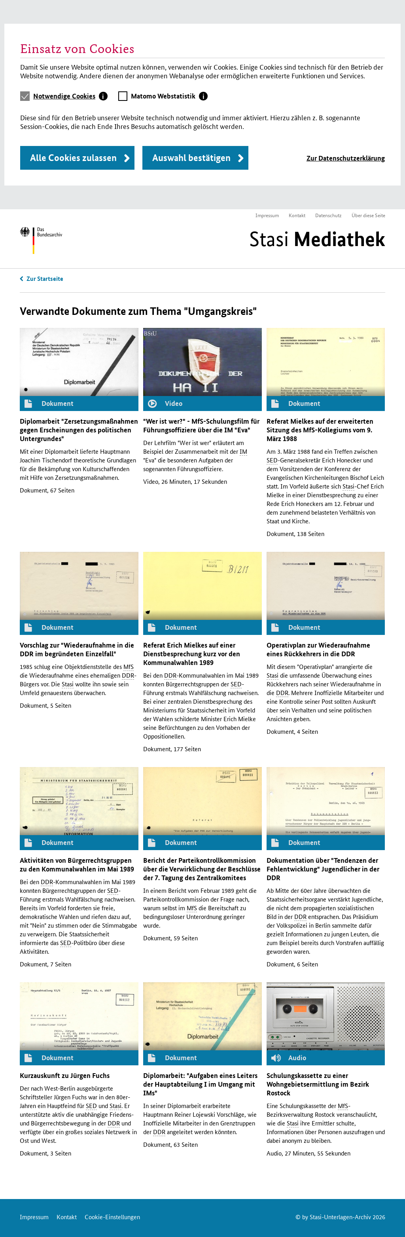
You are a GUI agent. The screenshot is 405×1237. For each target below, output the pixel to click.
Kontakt (297, 215)
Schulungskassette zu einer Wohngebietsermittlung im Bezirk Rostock (318, 1084)
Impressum (267, 215)
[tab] (70, 96)
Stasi (317, 239)
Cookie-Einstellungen (112, 1216)
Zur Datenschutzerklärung (346, 158)
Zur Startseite (44, 278)
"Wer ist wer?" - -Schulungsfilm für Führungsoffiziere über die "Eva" (201, 425)
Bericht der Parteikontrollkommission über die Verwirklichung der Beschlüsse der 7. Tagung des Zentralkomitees (202, 869)
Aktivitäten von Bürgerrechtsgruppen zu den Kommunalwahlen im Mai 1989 (77, 864)
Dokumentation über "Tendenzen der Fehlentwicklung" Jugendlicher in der (323, 869)
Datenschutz (328, 215)
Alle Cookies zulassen (73, 157)
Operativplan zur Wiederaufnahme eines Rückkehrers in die (318, 649)
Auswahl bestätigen (191, 157)
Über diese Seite (368, 215)
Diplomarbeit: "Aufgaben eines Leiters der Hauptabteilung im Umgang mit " (200, 1084)
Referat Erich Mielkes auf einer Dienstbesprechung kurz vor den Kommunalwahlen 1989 (191, 653)
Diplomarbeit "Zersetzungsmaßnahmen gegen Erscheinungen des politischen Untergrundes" (79, 430)
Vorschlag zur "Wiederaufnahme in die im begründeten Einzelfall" (77, 649)
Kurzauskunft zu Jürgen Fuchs (65, 1075)
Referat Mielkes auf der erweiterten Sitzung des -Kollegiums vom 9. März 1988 (320, 430)
